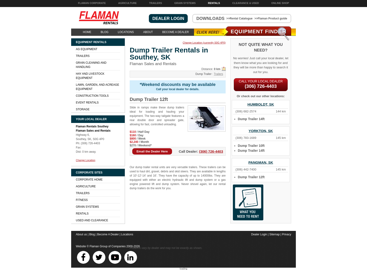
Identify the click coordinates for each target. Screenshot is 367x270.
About (148, 32)
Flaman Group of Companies (108, 246)
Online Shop (280, 3)
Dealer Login (259, 234)
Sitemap (274, 234)
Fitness (82, 200)
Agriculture (127, 3)
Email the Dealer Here (152, 151)
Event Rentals (87, 102)
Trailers (155, 3)
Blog (104, 32)
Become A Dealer (175, 32)
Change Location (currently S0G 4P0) (204, 42)
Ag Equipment (86, 49)
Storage (82, 109)
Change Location (85, 160)
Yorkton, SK (261, 131)
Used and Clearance (92, 220)
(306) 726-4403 (211, 151)
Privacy (286, 234)
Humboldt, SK (260, 104)
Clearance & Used (245, 3)
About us (81, 234)
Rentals (214, 3)
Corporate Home (89, 179)
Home (87, 32)
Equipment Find (259, 31)
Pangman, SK (260, 162)
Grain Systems (185, 3)
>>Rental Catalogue (239, 18)
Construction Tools (92, 95)
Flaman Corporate (92, 3)
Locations (126, 32)
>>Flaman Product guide (270, 18)
